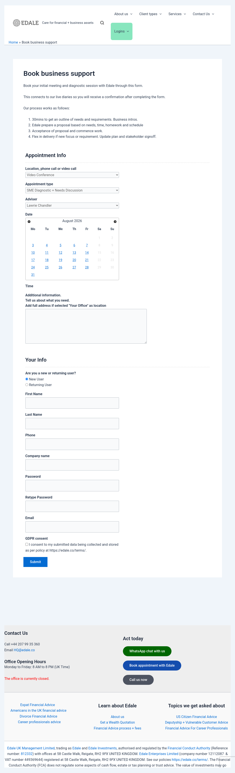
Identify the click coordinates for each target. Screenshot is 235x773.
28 (87, 267)
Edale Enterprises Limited (158, 754)
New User (36, 379)
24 (33, 267)
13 (74, 253)
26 (60, 267)
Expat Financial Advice (37, 705)
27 (74, 267)
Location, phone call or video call (50, 169)
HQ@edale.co (24, 650)
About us (117, 717)
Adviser (31, 199)
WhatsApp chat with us (147, 651)
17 (33, 260)
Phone (30, 435)
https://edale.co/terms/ (190, 760)
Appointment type (39, 184)
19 (60, 260)
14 (87, 253)
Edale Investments (102, 748)
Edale (76, 748)
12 (60, 253)
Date (29, 214)
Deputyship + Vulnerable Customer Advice (196, 722)
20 (74, 260)
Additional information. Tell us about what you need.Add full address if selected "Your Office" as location (65, 300)
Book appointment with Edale (152, 665)
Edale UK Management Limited (31, 748)
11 (47, 253)
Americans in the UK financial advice (38, 710)
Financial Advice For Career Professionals (196, 728)
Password (33, 476)
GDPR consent (36, 538)
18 (47, 260)
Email (29, 518)
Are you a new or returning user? (50, 373)
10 (33, 253)
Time (29, 286)
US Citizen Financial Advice (196, 717)
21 (87, 260)
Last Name (33, 414)
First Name (33, 394)
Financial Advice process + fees (117, 728)
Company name (37, 456)
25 (47, 267)
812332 (27, 754)
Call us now (138, 680)
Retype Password (38, 497)
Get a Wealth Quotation (117, 722)
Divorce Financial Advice (38, 716)
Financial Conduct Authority (189, 748)
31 (33, 275)
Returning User (40, 385)
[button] (130, 14)
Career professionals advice (39, 722)
